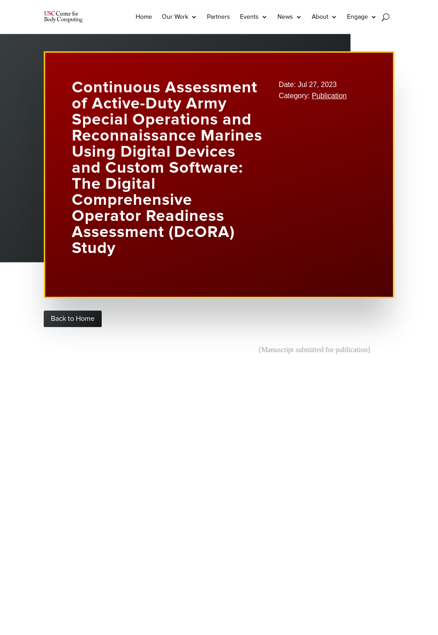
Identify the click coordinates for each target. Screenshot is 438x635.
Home (144, 17)
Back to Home (73, 318)
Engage (357, 17)
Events (249, 17)
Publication (329, 96)
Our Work (175, 17)
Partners (218, 17)
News (285, 17)
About (320, 17)
